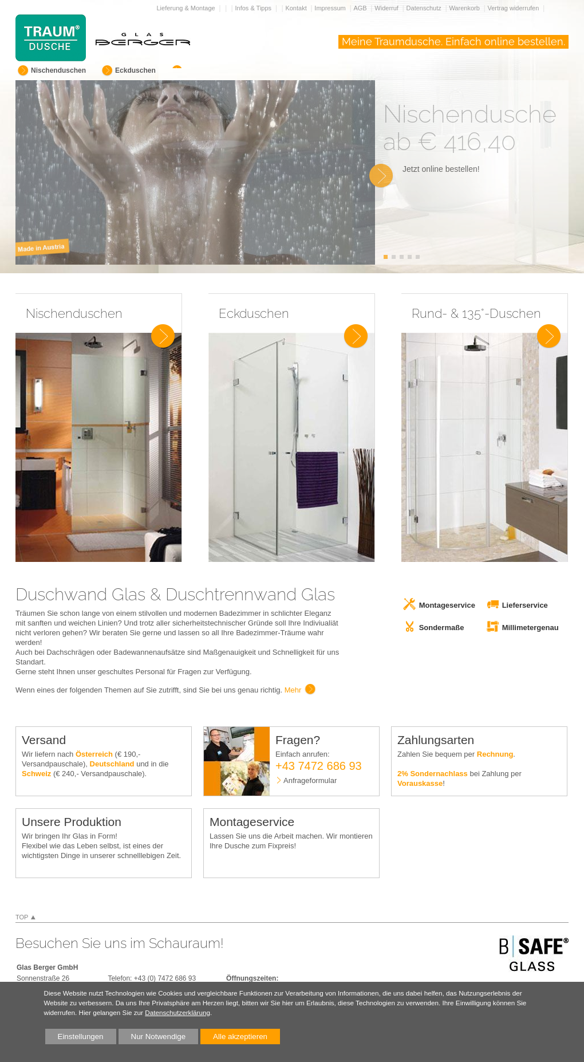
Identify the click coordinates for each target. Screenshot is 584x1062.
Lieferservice (525, 605)
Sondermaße (441, 627)
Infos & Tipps (254, 8)
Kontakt (296, 8)
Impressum (330, 8)
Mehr (293, 690)
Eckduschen (135, 70)
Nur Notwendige (152, 1038)
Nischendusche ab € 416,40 (470, 128)
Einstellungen (74, 1038)
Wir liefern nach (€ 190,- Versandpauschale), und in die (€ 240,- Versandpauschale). (95, 764)
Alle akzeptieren (233, 1036)
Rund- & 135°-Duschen (476, 313)
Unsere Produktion (71, 821)
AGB (360, 8)
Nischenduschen (58, 70)
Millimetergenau (530, 627)
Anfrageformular (310, 780)
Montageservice (447, 605)
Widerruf (387, 8)
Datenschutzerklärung (177, 1012)
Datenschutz (425, 8)
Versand (44, 739)
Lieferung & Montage (187, 8)
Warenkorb (465, 8)
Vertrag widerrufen (513, 8)
